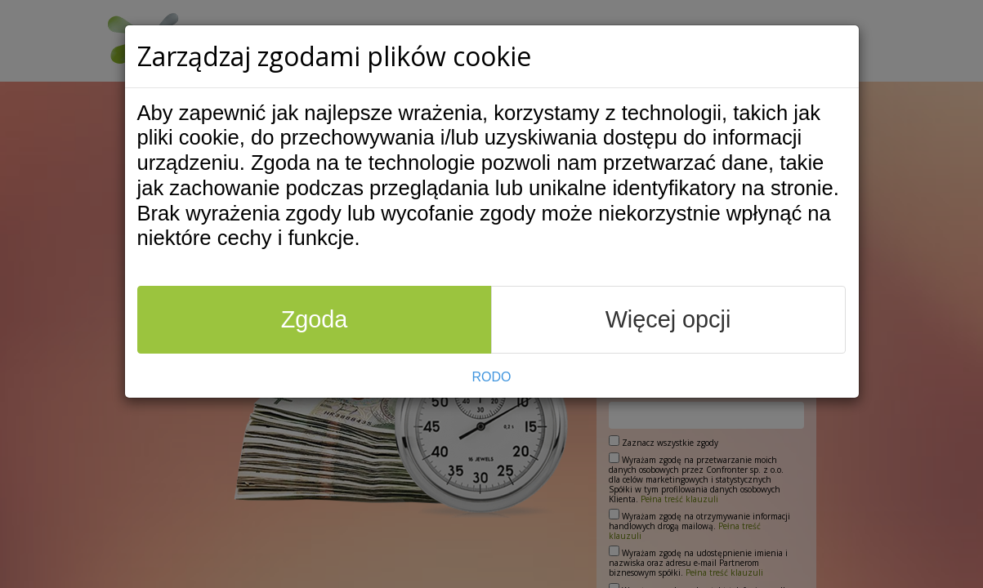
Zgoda (314, 319)
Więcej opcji (668, 319)
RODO (492, 377)
